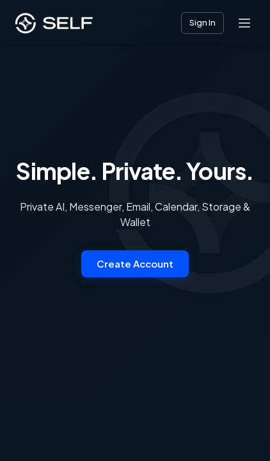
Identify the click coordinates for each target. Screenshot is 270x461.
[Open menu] (244, 23)
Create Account (135, 263)
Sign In (202, 22)
